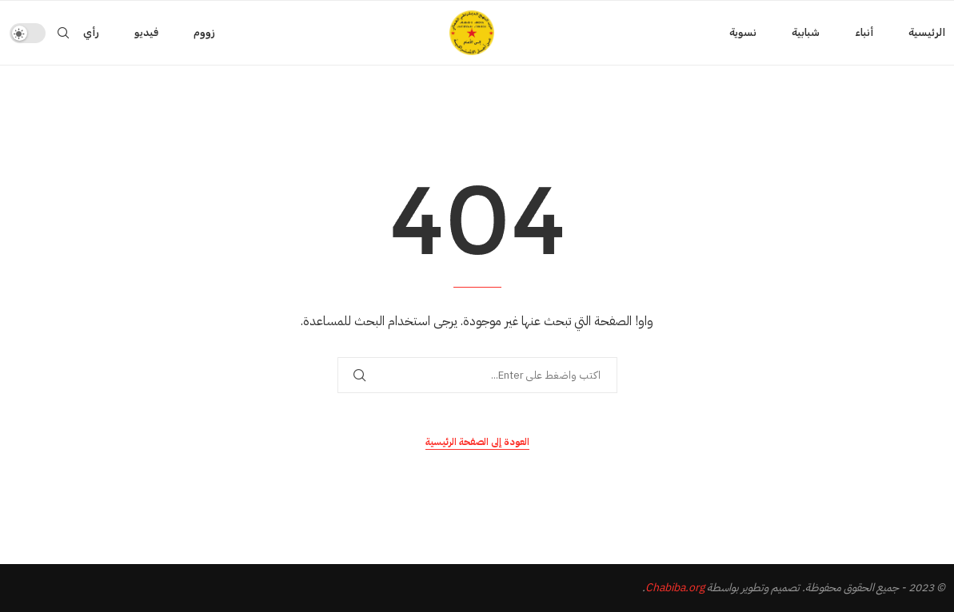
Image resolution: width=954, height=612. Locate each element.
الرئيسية (926, 32)
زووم (204, 32)
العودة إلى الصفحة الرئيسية (477, 442)
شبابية (806, 32)
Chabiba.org (675, 587)
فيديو (146, 32)
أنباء (864, 32)
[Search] (63, 33)
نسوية (742, 32)
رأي (91, 32)
